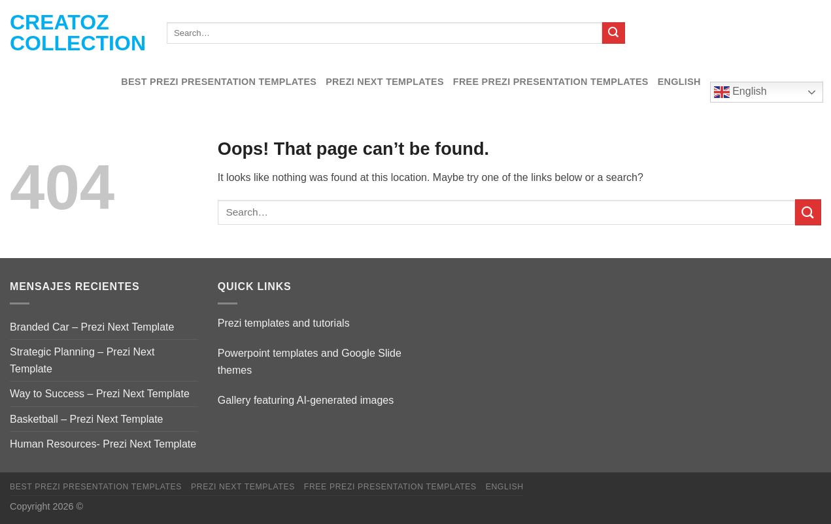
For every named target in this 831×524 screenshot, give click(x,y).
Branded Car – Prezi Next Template (92, 327)
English (679, 81)
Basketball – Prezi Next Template (86, 419)
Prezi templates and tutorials (284, 323)
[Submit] (613, 33)
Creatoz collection (78, 33)
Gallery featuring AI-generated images (306, 400)
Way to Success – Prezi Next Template (100, 393)
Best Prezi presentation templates (218, 81)
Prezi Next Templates (385, 81)
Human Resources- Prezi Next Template (103, 444)
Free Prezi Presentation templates (551, 81)
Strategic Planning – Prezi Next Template (82, 360)
